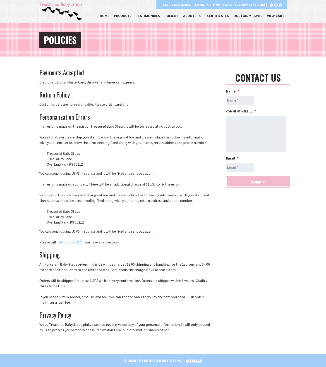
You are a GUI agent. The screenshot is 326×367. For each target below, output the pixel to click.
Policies (171, 16)
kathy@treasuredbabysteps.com (235, 4)
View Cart (275, 16)
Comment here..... (241, 111)
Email (232, 158)
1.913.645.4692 (180, 4)
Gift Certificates (214, 16)
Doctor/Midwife (248, 16)
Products (122, 16)
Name (232, 91)
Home (104, 16)
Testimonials (148, 16)
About (188, 16)
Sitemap (194, 360)
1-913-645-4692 (69, 242)
